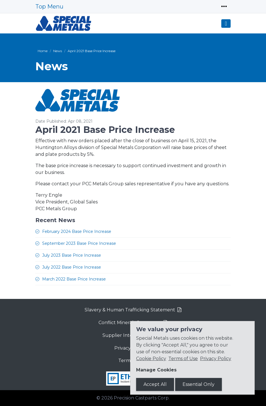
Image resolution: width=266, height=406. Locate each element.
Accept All (155, 384)
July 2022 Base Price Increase (71, 267)
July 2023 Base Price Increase (71, 255)
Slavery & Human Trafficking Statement (130, 310)
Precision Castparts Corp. (142, 398)
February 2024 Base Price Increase (76, 231)
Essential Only (198, 384)
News (57, 51)
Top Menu (49, 6)
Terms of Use (183, 358)
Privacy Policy (215, 358)
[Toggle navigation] (224, 6)
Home (43, 51)
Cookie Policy (151, 358)
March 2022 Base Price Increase (74, 279)
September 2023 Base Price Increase (79, 243)
